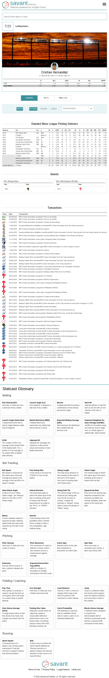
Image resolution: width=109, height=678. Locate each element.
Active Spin (62, 543)
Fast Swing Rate (36, 470)
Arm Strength (35, 588)
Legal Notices (64, 669)
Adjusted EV (35, 440)
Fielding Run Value (38, 608)
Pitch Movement (37, 543)
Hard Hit (88, 403)
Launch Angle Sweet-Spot (13, 420)
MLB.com (76, 669)
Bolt (31, 641)
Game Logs (63, 98)
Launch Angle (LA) (37, 403)
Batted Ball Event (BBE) (40, 420)
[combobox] (54, 16)
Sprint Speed (7, 641)
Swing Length (63, 470)
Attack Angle (89, 470)
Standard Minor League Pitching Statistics (54, 123)
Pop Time (6, 588)
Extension (6, 563)
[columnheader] (8, 130)
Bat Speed (6, 470)
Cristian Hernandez (54, 72)
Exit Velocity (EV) (9, 403)
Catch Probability (64, 608)
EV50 (4, 440)
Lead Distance (63, 588)
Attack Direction (36, 490)
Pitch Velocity (8, 543)
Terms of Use (34, 669)
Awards (54, 174)
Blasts (5, 516)
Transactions (55, 207)
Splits (46, 98)
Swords (33, 516)
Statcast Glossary (18, 389)
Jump (86, 588)
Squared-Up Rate (91, 490)
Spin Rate (88, 543)
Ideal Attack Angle (10, 490)
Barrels (60, 403)
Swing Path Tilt (63, 490)
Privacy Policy (49, 669)
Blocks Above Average (93, 608)
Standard (29, 98)
